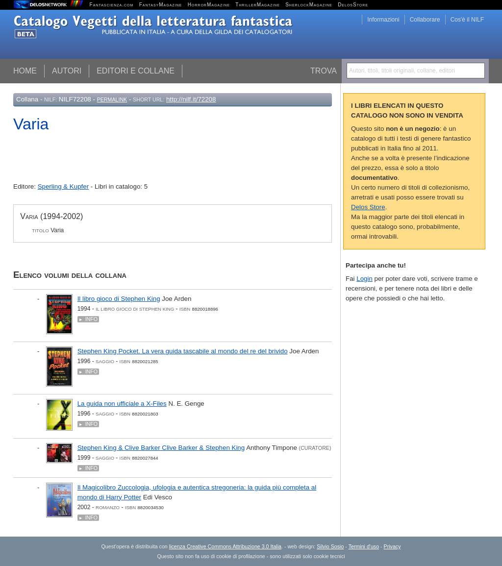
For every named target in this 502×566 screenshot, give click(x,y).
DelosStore (353, 4)
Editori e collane (136, 71)
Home (25, 71)
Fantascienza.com (112, 4)
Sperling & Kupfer (63, 186)
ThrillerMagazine (257, 4)
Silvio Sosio (330, 546)
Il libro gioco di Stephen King (118, 298)
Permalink (112, 99)
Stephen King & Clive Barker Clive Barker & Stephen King (161, 447)
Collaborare (425, 19)
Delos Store (368, 207)
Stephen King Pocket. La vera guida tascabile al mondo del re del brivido (182, 351)
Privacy (392, 546)
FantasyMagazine (160, 4)
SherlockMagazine (308, 4)
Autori (66, 71)
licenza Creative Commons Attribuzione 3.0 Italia (225, 546)
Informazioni (383, 19)
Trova (323, 71)
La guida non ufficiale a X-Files (122, 403)
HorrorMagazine (209, 4)
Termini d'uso (364, 546)
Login (364, 278)
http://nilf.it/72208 (191, 99)
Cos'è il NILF (467, 19)
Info (91, 319)
